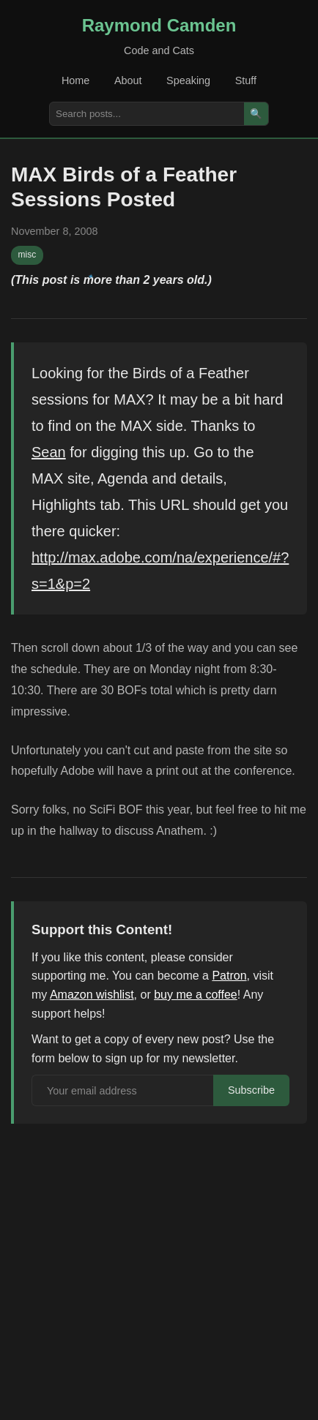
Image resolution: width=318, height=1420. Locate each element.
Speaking (188, 80)
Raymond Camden (159, 25)
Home (75, 80)
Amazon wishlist (92, 994)
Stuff (245, 80)
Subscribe (251, 1090)
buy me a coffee (195, 994)
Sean (49, 452)
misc (27, 254)
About (128, 80)
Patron (229, 975)
